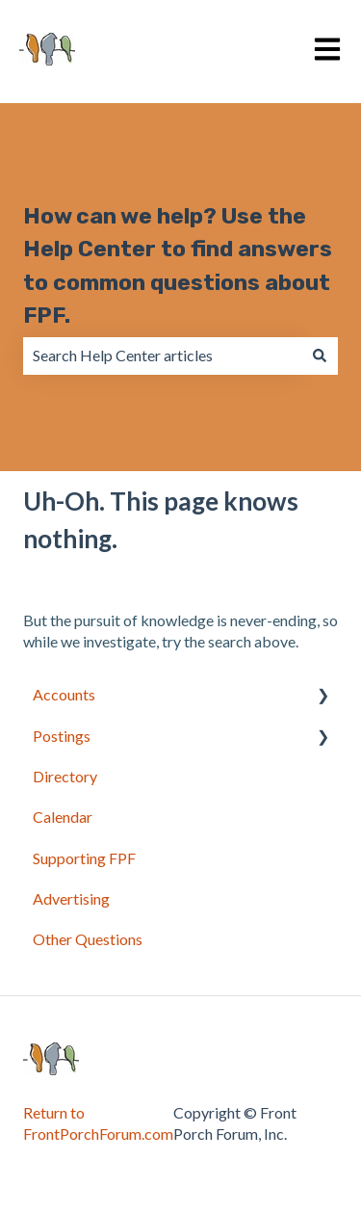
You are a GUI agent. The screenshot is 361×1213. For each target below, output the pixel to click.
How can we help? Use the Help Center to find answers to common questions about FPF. (177, 266)
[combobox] (162, 355)
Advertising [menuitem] (71, 898)
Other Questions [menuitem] (87, 939)
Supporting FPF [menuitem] (84, 858)
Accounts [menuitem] (64, 694)
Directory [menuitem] (65, 776)
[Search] (319, 355)
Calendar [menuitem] (62, 816)
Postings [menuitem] (61, 735)
